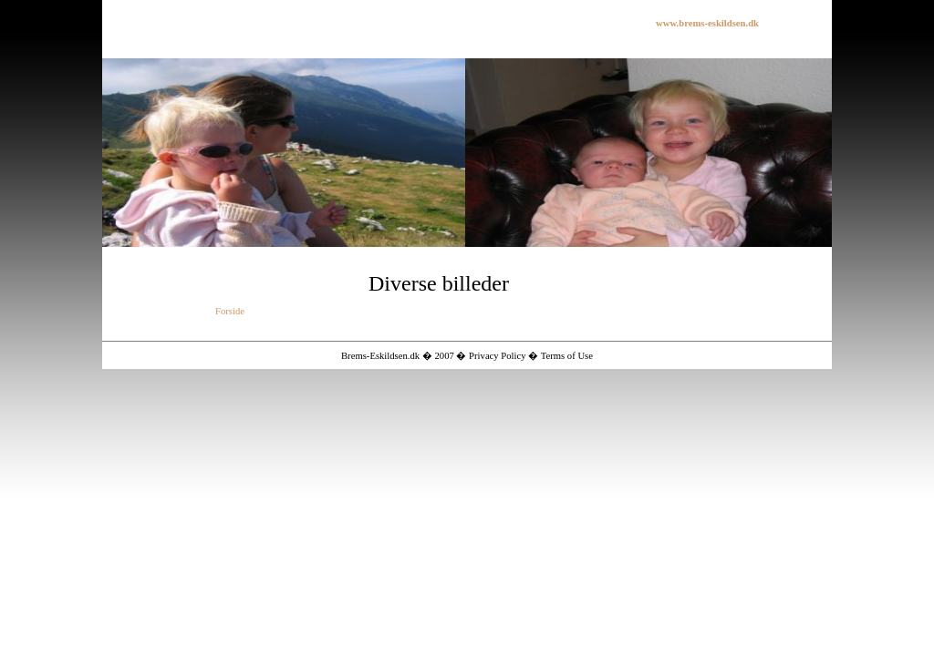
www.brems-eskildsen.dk (707, 23)
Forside (229, 311)
